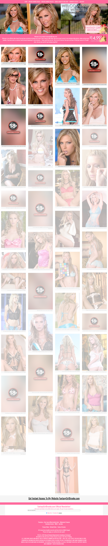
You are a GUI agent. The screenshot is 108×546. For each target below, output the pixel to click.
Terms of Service (62, 527)
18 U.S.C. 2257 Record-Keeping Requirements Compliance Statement (54, 535)
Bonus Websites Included (61, 1)
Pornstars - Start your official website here (48, 522)
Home (26, 1)
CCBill (64, 530)
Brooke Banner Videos (34, 1)
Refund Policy (53, 527)
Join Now (82, 1)
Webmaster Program (65, 522)
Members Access (74, 1)
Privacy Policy (45, 527)
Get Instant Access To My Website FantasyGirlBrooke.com (54, 498)
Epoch (68, 530)
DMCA (56, 524)
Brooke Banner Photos (47, 1)
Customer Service (49, 524)
